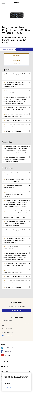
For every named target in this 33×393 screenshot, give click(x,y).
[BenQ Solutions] (16, 351)
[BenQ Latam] (16, 355)
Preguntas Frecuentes (8, 49)
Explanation (16, 60)
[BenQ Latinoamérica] (16, 348)
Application (16, 55)
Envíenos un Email (16, 310)
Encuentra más (8, 387)
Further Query (16, 63)
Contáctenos (23, 49)
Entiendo (7, 383)
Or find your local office (7, 335)
